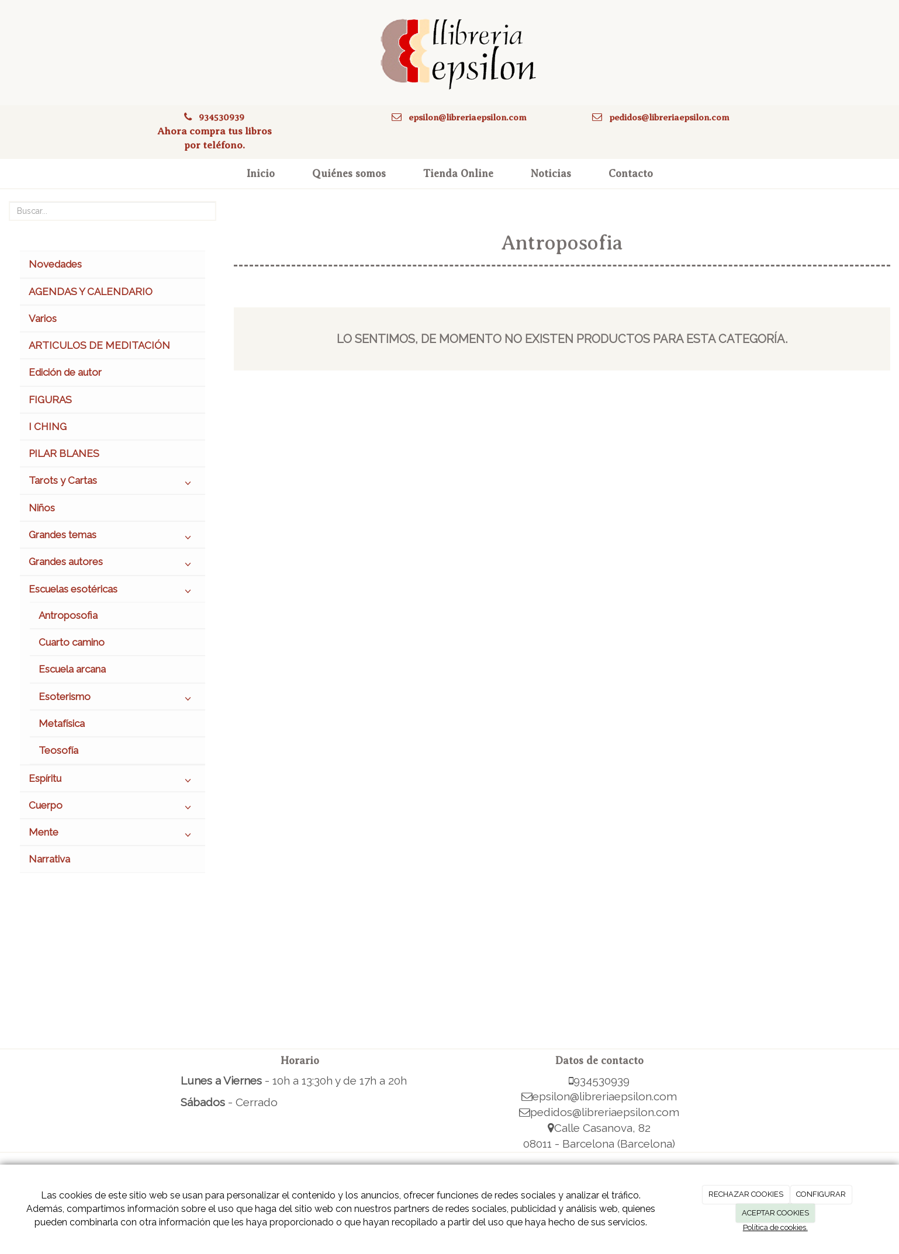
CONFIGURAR (821, 1194)
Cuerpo (112, 808)
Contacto (630, 173)
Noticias (551, 173)
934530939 (221, 117)
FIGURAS (50, 400)
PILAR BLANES (64, 453)
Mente (112, 835)
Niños (42, 508)
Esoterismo (117, 699)
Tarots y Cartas (112, 483)
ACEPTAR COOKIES (775, 1212)
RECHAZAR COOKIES (745, 1194)
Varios (43, 318)
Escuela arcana (72, 669)
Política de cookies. (775, 1227)
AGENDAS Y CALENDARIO (91, 291)
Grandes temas (112, 538)
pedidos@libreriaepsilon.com (669, 117)
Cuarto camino (72, 642)
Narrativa (49, 859)
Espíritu (112, 781)
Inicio (261, 173)
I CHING (48, 426)
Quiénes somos (349, 173)
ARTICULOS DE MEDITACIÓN (99, 345)
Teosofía (58, 750)
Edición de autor (65, 372)
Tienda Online (458, 173)
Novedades (55, 264)
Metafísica (62, 723)
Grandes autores (112, 564)
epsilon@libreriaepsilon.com (468, 117)
